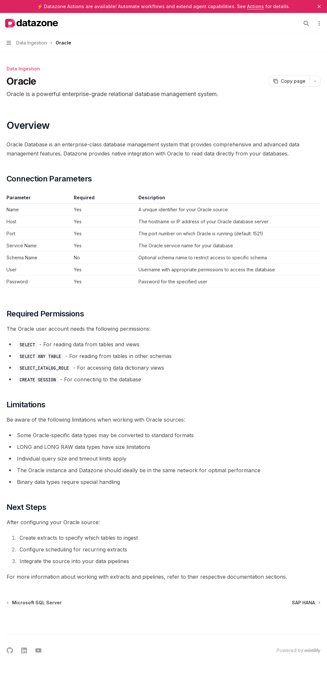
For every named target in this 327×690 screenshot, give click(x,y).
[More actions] (318, 23)
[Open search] (306, 23)
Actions (255, 6)
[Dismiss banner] (319, 6)
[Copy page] (289, 81)
